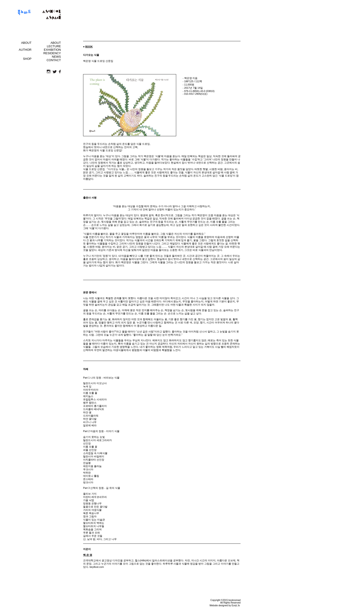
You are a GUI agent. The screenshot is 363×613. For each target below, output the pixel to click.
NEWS (56, 56)
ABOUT (26, 42)
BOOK (89, 46)
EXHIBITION (52, 49)
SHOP (27, 58)
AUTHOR (25, 49)
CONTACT (54, 60)
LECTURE (54, 46)
